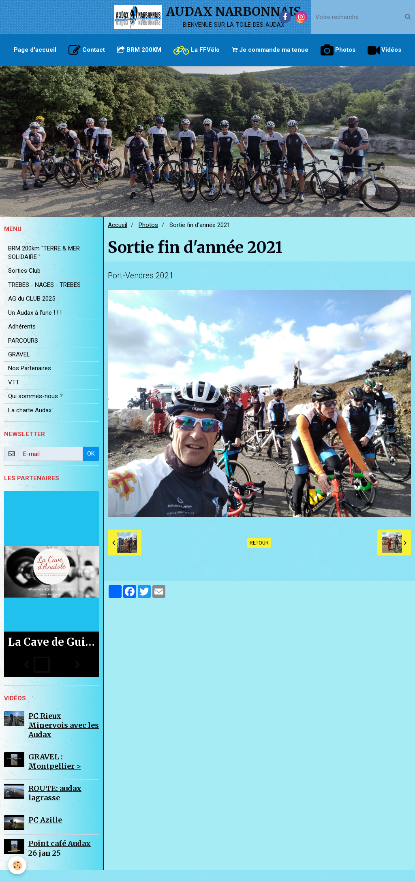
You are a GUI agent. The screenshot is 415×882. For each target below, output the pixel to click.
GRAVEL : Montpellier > (54, 773)
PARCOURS (23, 352)
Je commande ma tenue (270, 49)
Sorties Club (24, 282)
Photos (338, 50)
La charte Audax (29, 422)
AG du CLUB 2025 (31, 310)
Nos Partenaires (29, 380)
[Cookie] (17, 865)
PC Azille (45, 832)
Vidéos (384, 50)
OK (91, 465)
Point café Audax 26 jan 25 (59, 860)
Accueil (117, 237)
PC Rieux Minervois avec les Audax (63, 737)
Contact (86, 50)
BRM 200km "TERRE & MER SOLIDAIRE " (44, 265)
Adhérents (22, 338)
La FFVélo (196, 50)
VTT (13, 394)
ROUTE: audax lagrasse (54, 805)
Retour (259, 555)
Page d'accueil (35, 49)
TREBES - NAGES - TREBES (44, 297)
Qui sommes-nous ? (35, 408)
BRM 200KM (139, 49)
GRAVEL (19, 366)
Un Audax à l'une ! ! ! (35, 325)
